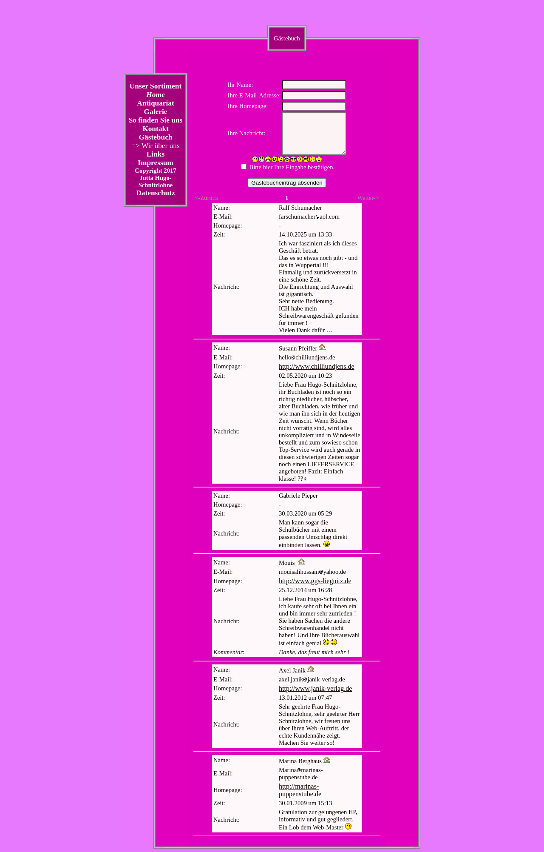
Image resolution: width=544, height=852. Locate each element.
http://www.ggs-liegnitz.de (315, 580)
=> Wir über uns (155, 146)
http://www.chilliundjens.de (316, 366)
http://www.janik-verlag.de (315, 688)
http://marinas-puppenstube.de (300, 790)
